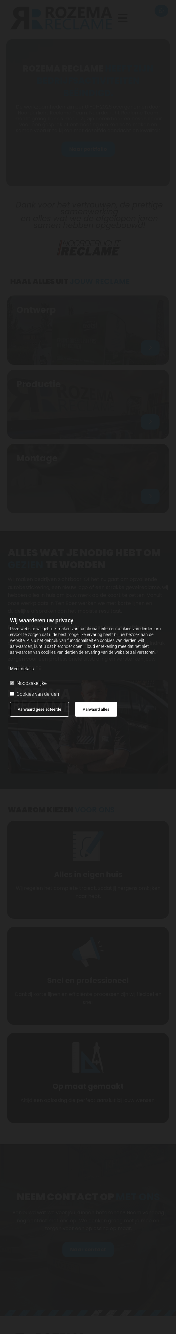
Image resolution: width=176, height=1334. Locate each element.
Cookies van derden (34, 694)
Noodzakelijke (28, 683)
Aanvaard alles (96, 709)
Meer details (22, 668)
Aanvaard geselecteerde (39, 709)
